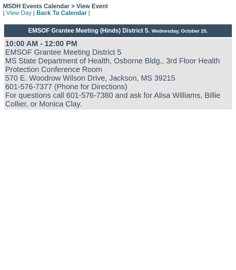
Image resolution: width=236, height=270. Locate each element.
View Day (19, 13)
